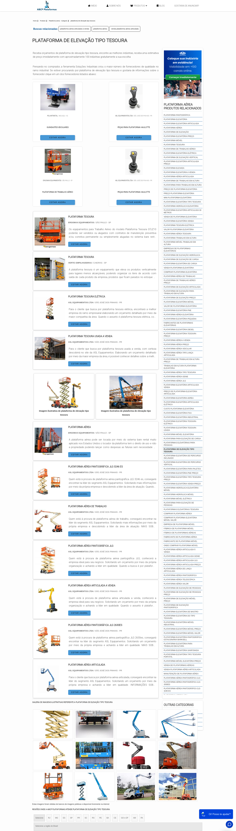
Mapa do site (182, 807)
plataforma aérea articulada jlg (181, 560)
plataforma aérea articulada (179, 176)
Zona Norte (56, 779)
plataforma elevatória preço (179, 136)
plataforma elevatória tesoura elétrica (180, 422)
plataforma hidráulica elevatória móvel (181, 489)
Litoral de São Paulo (134, 779)
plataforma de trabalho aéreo (180, 149)
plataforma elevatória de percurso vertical (182, 463)
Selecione (39, 754)
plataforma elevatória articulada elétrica (181, 403)
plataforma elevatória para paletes (182, 469)
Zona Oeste (71, 779)
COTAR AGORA (48, 137)
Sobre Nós (114, 6)
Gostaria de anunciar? (186, 6)
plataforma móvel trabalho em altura (180, 243)
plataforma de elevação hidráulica (182, 255)
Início (92, 6)
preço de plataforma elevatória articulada (180, 392)
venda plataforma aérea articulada (124, 29)
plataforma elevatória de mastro (181, 612)
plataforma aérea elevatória (179, 315)
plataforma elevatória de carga (180, 264)
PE (100, 754)
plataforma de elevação (176, 132)
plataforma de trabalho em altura (181, 181)
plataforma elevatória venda (179, 221)
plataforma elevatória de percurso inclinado (182, 457)
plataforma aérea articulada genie (182, 556)
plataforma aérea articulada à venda (74, 29)
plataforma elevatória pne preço (181, 473)
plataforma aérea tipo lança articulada (178, 354)
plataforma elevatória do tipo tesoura (179, 617)
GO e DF (124, 754)
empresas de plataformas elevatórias (177, 249)
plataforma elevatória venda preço (182, 484)
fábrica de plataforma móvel (179, 529)
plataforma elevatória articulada (181, 124)
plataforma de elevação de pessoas (182, 588)
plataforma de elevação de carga (181, 259)
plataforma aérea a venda (177, 340)
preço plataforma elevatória (179, 193)
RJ (49, 754)
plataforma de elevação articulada (182, 287)
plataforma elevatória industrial (181, 417)
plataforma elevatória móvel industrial (179, 623)
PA (142, 754)
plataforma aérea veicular (178, 349)
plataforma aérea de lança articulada (177, 570)
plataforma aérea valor (176, 584)
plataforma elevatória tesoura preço (180, 335)
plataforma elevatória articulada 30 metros (182, 211)
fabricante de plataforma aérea (180, 537)
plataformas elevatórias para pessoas (179, 444)
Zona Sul (84, 779)
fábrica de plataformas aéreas (180, 533)
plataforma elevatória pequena (180, 319)
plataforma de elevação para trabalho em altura (179, 292)
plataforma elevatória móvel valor (182, 633)
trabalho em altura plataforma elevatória (180, 367)
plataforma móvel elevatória (179, 434)
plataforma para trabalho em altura (183, 185)
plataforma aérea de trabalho (179, 276)
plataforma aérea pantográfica (180, 575)
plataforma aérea (100, 29)
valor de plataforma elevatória (180, 306)
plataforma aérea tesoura (177, 234)
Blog (161, 6)
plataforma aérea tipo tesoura (180, 372)
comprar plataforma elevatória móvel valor (180, 519)
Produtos (138, 6)
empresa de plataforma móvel (179, 524)
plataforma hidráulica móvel (179, 494)
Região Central (41, 779)
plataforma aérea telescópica (179, 580)
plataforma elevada (174, 168)
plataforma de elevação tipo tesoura (179, 450)
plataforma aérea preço (176, 344)
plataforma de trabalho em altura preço (181, 360)
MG (56, 754)
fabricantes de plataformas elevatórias (178, 324)
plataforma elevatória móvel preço (182, 629)
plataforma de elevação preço (180, 298)
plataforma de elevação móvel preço (180, 600)
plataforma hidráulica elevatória (181, 206)
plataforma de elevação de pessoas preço (182, 593)
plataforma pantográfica (177, 115)
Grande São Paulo (113, 779)
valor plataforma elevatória (179, 229)
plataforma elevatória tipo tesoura (182, 202)
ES (64, 754)
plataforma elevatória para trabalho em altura (178, 645)
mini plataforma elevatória (177, 198)
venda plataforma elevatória (179, 268)
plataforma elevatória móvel (179, 302)
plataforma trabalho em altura (180, 238)
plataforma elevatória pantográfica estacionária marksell (183, 638)
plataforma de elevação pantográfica (176, 606)
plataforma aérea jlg (175, 381)
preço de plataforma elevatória (180, 189)
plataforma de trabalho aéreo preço (180, 281)
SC (86, 754)
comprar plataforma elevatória (180, 272)
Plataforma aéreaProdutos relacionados (182, 106)
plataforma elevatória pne (177, 310)
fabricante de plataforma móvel (180, 541)
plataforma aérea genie (176, 377)
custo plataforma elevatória (179, 409)
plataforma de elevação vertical (181, 157)
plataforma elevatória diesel (179, 330)
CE (115, 754)
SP (71, 754)
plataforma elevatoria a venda (179, 172)
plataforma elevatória (175, 119)
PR (78, 754)
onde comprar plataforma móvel (181, 545)
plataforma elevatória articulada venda (181, 386)
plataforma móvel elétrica (178, 499)
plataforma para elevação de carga (182, 439)
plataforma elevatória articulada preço (181, 162)
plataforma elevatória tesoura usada (180, 429)
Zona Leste (96, 779)
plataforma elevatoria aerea (179, 398)
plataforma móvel (173, 140)
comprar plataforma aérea (178, 514)
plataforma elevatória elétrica (180, 153)
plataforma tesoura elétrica (179, 225)
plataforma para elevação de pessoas (179, 504)
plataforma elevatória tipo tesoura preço (182, 478)
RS (93, 754)
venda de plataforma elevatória (180, 217)
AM (134, 754)
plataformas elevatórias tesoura (181, 509)
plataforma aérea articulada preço (182, 565)
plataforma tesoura (174, 145)
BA (108, 754)
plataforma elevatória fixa (178, 413)
